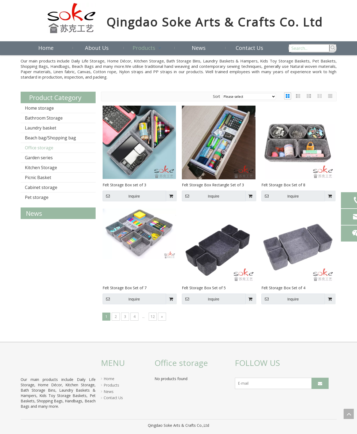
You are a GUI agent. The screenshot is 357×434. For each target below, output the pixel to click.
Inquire (121, 196)
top (349, 414)
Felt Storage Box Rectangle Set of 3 (213, 184)
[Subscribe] (320, 383)
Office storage (39, 148)
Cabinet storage (41, 187)
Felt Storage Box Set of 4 (283, 287)
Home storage (39, 108)
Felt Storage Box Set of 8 (283, 184)
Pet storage (36, 197)
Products (111, 385)
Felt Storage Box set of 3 (124, 184)
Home (109, 378)
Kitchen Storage (41, 167)
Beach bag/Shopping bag (50, 138)
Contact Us (113, 397)
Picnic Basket (38, 177)
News (109, 391)
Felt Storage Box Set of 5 (204, 287)
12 (153, 316)
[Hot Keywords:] (332, 47)
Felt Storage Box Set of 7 (124, 287)
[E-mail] (277, 383)
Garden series (39, 158)
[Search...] (309, 48)
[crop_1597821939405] (27, 364)
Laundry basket (40, 128)
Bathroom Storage (44, 118)
